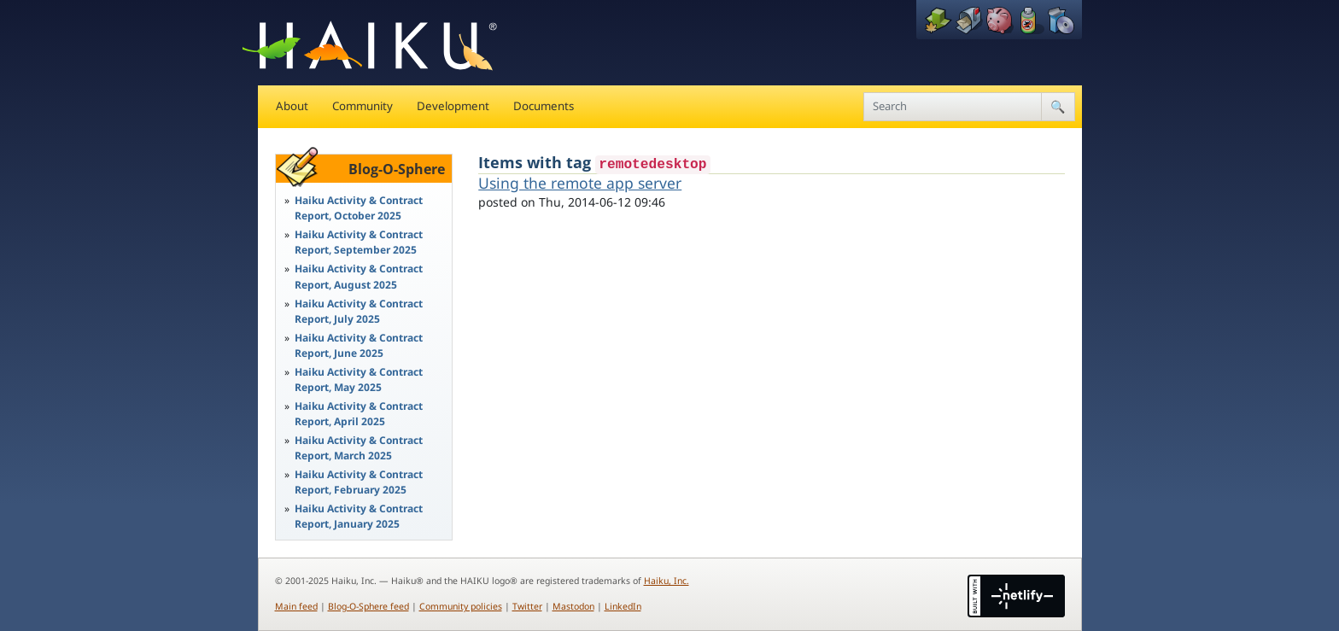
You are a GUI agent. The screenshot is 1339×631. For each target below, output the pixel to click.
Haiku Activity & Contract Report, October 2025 (359, 208)
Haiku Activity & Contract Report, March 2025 (359, 448)
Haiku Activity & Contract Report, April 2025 (359, 414)
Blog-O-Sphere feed (368, 606)
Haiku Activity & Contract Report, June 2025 (359, 345)
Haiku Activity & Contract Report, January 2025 (359, 516)
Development (453, 106)
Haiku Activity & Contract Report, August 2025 (359, 276)
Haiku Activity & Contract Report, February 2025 (359, 482)
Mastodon (573, 606)
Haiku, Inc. (666, 581)
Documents (543, 106)
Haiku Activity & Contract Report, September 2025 (359, 242)
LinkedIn (623, 606)
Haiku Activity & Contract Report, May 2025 (359, 379)
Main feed (296, 606)
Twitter (527, 606)
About (292, 106)
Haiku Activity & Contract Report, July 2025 (359, 311)
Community (362, 106)
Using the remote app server (579, 182)
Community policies (460, 606)
